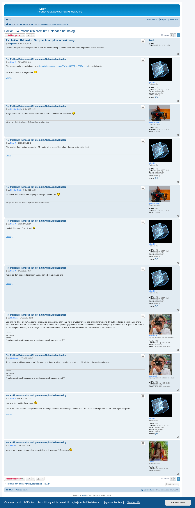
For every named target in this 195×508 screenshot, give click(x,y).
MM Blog (9, 78)
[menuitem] (9, 20)
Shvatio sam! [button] (178, 502)
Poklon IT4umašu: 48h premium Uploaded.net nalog (39, 31)
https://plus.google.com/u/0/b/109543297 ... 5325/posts (63, 66)
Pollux (151, 462)
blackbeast (153, 336)
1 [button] (174, 35)
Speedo (151, 40)
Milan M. (152, 82)
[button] (171, 35)
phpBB (84, 495)
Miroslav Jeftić (154, 122)
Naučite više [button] (133, 502)
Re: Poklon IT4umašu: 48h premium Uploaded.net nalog (40, 40)
